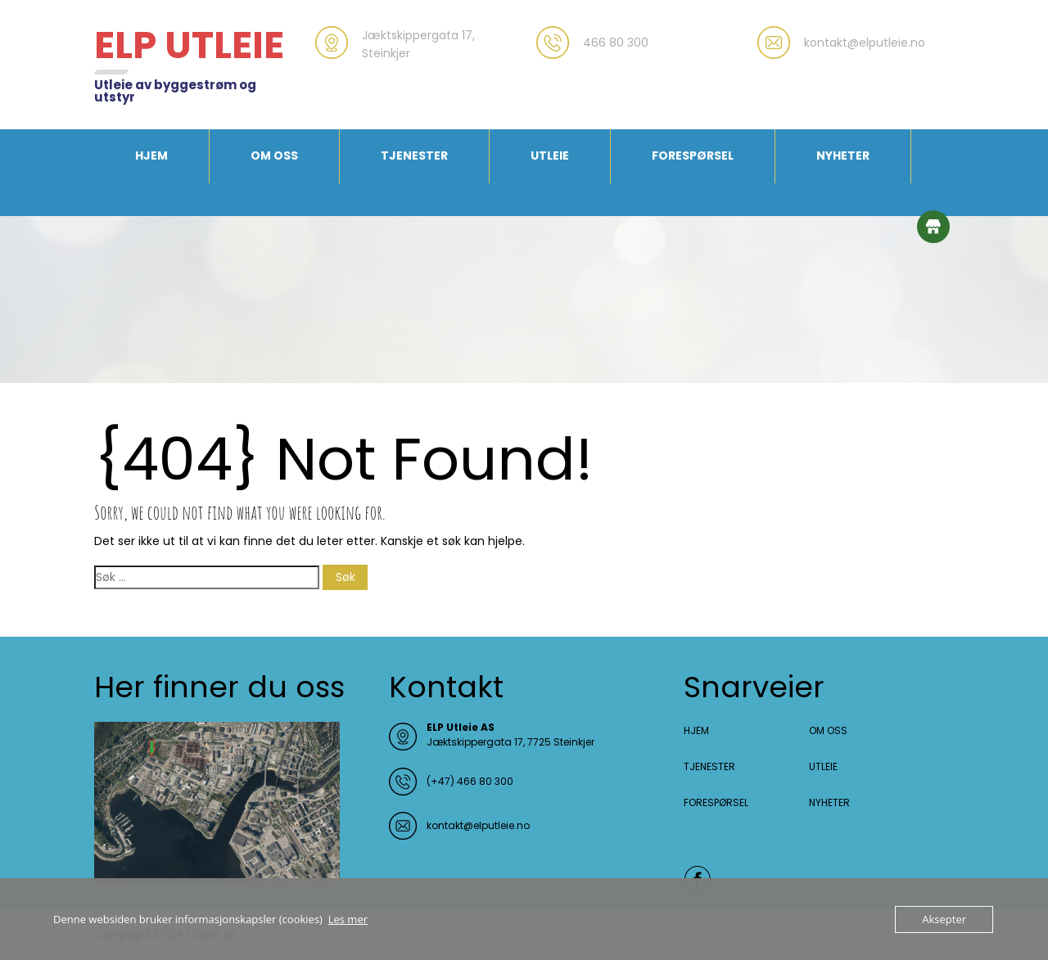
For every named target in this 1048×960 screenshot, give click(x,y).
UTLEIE (550, 155)
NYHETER (843, 155)
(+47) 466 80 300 (470, 781)
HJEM (151, 155)
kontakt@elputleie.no (478, 825)
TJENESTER (414, 155)
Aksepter (944, 919)
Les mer (348, 919)
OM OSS (274, 155)
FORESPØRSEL (693, 155)
